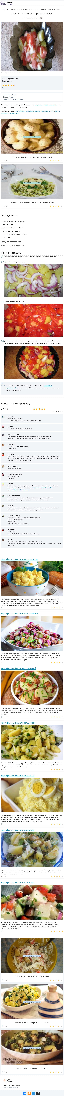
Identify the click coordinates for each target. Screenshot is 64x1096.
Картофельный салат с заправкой (17, 775)
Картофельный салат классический (18, 668)
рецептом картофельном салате (46, 105)
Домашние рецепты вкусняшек (9, 1080)
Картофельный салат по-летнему (17, 882)
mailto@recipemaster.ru (10, 1087)
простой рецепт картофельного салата (28, 111)
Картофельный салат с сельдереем (18, 722)
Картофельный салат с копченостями (19, 613)
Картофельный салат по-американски (19, 559)
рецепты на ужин (48, 111)
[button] (62, 3)
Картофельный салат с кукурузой (17, 830)
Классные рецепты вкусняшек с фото (6, 3)
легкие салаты (14, 113)
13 (3, 88)
